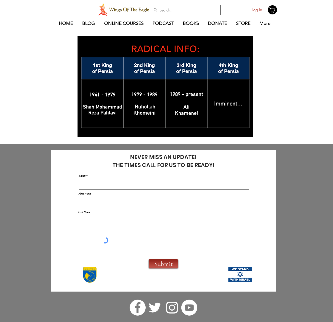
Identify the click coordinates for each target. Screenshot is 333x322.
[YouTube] (189, 308)
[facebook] (138, 308)
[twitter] (155, 308)
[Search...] (185, 10)
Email (82, 175)
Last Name (84, 212)
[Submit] (163, 263)
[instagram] (172, 308)
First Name (84, 193)
